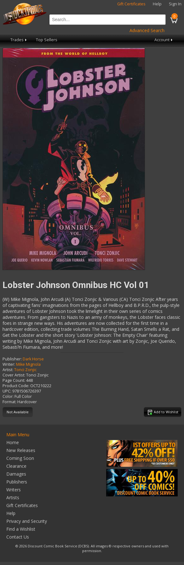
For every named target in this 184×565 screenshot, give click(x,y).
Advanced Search (146, 30)
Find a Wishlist (20, 529)
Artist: (8, 369)
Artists (12, 497)
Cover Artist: (14, 375)
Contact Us (17, 537)
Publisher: (12, 359)
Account (164, 39)
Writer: (9, 364)
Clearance (16, 466)
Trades (19, 39)
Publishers (16, 482)
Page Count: (14, 380)
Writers (13, 490)
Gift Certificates (131, 4)
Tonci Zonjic (25, 369)
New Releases (20, 450)
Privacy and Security (26, 521)
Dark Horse (33, 359)
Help (157, 4)
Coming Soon (20, 458)
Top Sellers (46, 39)
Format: (9, 401)
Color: (8, 396)
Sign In (175, 4)
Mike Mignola (28, 364)
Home (12, 442)
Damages (16, 474)
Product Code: (16, 385)
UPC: (7, 391)
